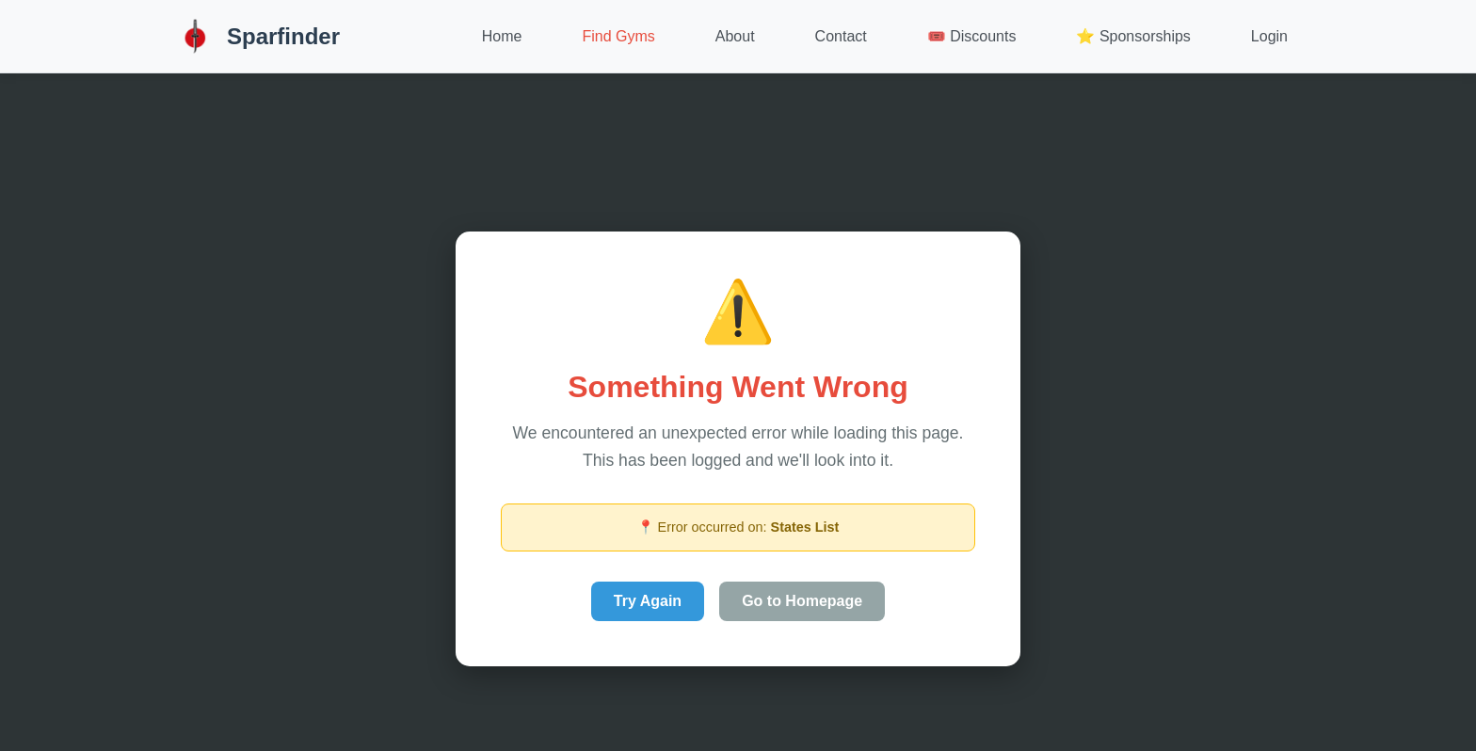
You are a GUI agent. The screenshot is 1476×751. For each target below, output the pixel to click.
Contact (841, 36)
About (735, 36)
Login (1269, 36)
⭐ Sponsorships (1133, 36)
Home (502, 36)
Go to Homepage (802, 601)
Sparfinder (256, 36)
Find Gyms (618, 36)
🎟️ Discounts (972, 36)
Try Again (648, 601)
